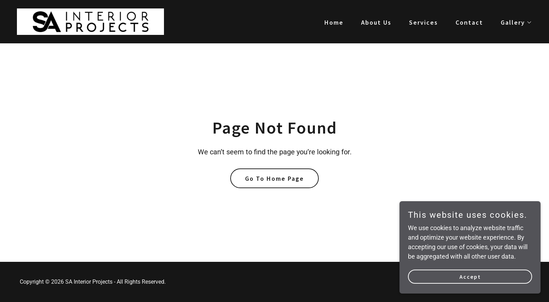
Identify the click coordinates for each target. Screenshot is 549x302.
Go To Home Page (274, 178)
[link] (90, 21)
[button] (513, 22)
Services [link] (423, 22)
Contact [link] (469, 22)
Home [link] (333, 22)
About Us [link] (376, 22)
